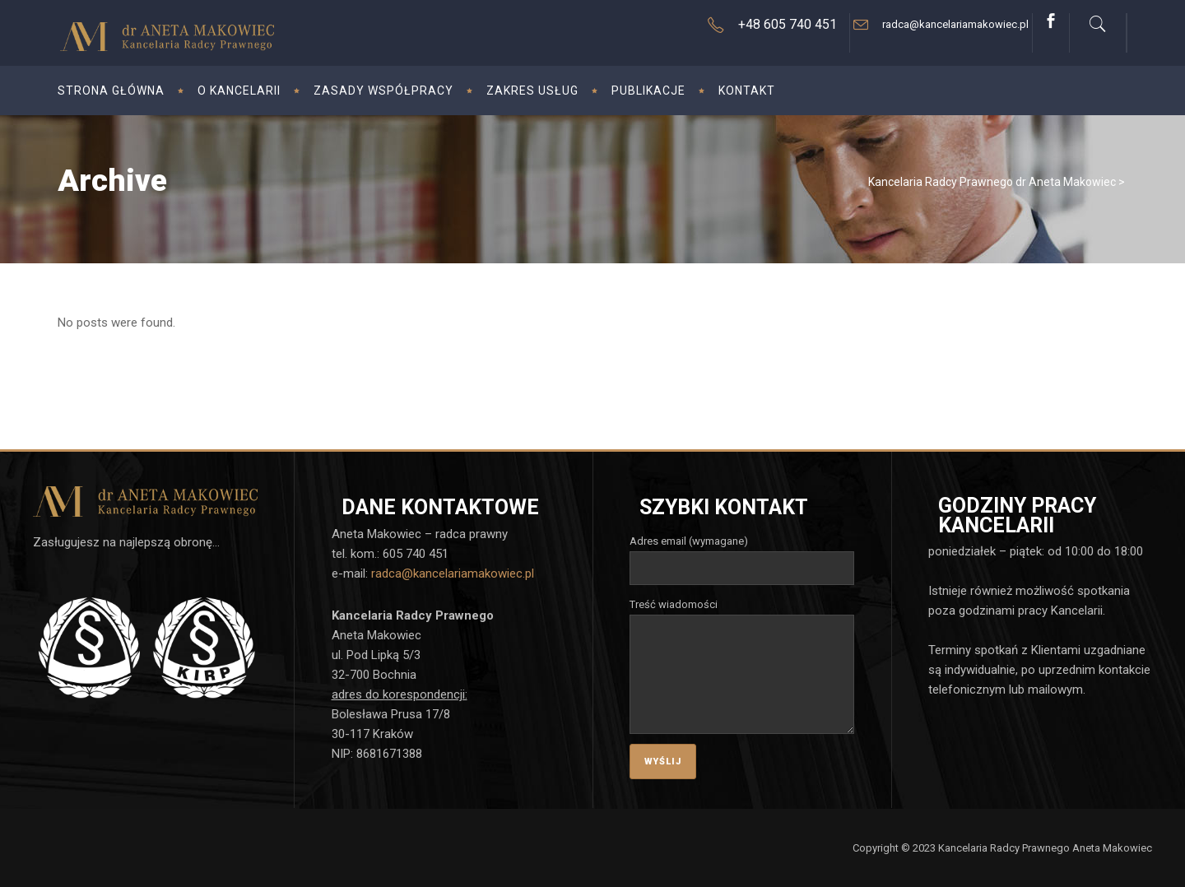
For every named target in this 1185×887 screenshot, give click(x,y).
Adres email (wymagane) (742, 554)
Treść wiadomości (742, 614)
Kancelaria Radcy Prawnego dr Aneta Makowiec (992, 182)
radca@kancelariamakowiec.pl (452, 573)
